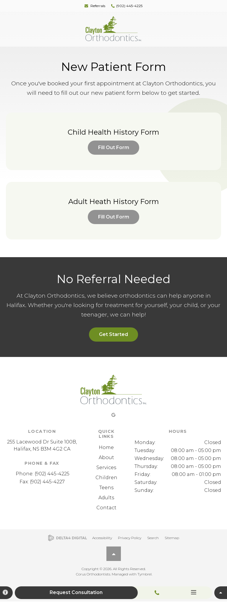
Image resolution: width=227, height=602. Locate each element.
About (106, 458)
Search (153, 538)
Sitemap (172, 538)
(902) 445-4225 (129, 6)
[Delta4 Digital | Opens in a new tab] (67, 538)
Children (106, 478)
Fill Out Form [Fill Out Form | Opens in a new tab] (113, 147)
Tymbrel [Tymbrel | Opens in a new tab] (144, 574)
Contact (106, 508)
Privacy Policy (129, 538)
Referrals (97, 6)
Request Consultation (76, 593)
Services (106, 468)
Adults (106, 498)
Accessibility (102, 538)
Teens (106, 488)
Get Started (113, 335)
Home (106, 448)
